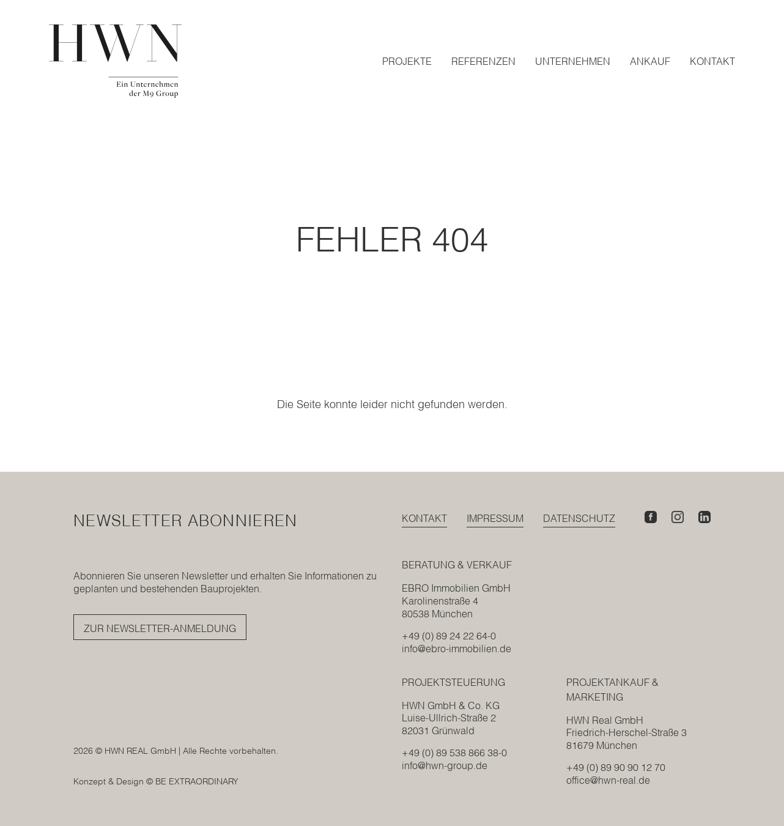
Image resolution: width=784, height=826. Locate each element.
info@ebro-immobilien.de (456, 648)
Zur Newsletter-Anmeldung (160, 628)
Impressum (495, 518)
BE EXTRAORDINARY (197, 781)
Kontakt (424, 518)
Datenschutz (579, 518)
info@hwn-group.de (444, 765)
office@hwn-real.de (608, 780)
